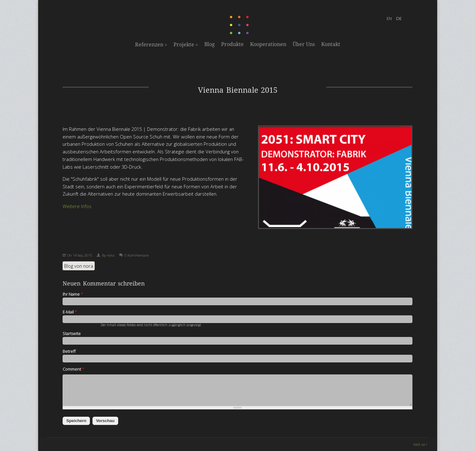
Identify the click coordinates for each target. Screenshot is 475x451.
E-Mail (70, 312)
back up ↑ (420, 444)
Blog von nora (78, 266)
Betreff (69, 351)
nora (110, 255)
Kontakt (330, 44)
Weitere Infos (77, 206)
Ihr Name (73, 294)
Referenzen (151, 44)
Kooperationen (268, 44)
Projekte (185, 44)
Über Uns (304, 44)
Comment (73, 369)
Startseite (72, 333)
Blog (209, 44)
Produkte (232, 44)
